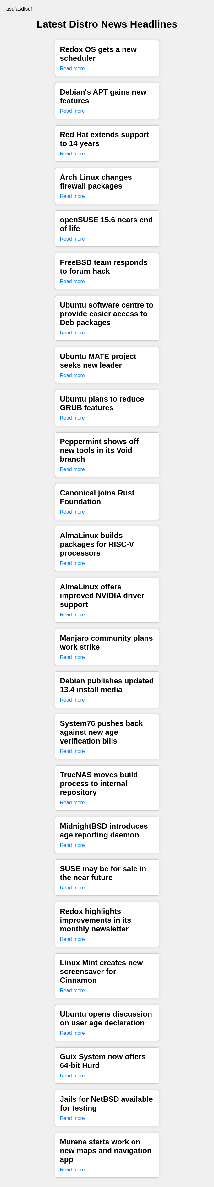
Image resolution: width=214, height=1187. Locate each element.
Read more (72, 68)
